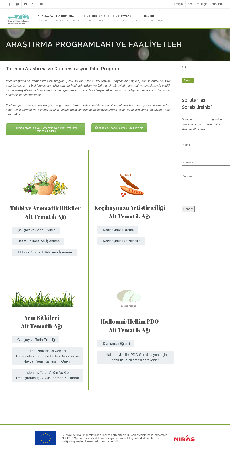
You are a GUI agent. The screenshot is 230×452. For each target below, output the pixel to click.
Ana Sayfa (45, 18)
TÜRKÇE (202, 4)
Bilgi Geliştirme (96, 18)
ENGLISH (217, 4)
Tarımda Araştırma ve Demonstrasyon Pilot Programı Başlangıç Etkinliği (45, 129)
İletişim (178, 4)
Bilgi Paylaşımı (127, 18)
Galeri (154, 18)
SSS (190, 4)
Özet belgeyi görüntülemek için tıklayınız (119, 127)
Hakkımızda (68, 18)
